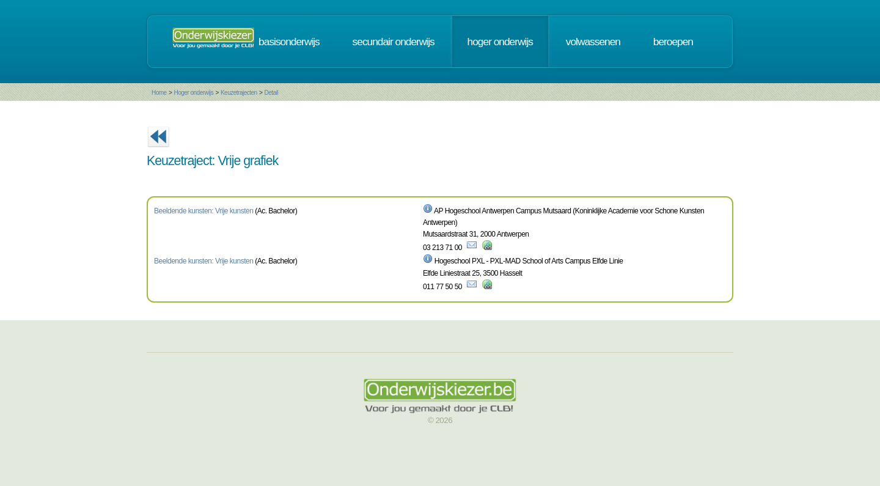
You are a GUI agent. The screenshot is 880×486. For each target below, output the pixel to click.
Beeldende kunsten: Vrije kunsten (203, 211)
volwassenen (593, 41)
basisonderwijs (289, 41)
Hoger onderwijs (193, 92)
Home (159, 92)
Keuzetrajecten (239, 92)
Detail (271, 92)
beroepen (673, 41)
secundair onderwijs (394, 41)
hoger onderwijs (500, 41)
